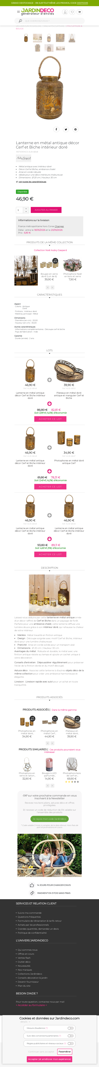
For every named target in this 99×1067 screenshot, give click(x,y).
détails (25, 1021)
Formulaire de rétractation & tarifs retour (40, 920)
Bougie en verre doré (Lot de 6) (49, 275)
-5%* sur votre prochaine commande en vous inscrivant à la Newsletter (49, 797)
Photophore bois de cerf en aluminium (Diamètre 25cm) (72, 777)
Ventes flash (24, 957)
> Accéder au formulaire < (31, 1005)
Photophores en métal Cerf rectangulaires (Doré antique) (49, 734)
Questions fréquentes (29, 916)
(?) (46, 1028)
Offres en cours (26, 953)
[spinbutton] (22, 210)
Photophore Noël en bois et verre (72, 275)
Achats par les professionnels (33, 924)
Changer (59, 226)
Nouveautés (24, 965)
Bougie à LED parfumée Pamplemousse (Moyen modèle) (49, 777)
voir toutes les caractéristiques (31, 182)
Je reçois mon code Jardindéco (49, 819)
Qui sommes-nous (27, 949)
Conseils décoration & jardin (32, 977)
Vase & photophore (53, 26)
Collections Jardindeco (30, 973)
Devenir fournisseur (28, 981)
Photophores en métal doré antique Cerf (26, 733)
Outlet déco (24, 961)
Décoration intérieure (28, 26)
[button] (26, 208)
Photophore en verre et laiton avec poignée (27, 775)
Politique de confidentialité (32, 932)
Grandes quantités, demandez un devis (38, 928)
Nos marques (25, 969)
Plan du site (24, 985)
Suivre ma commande (29, 912)
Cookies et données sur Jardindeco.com (49, 1018)
